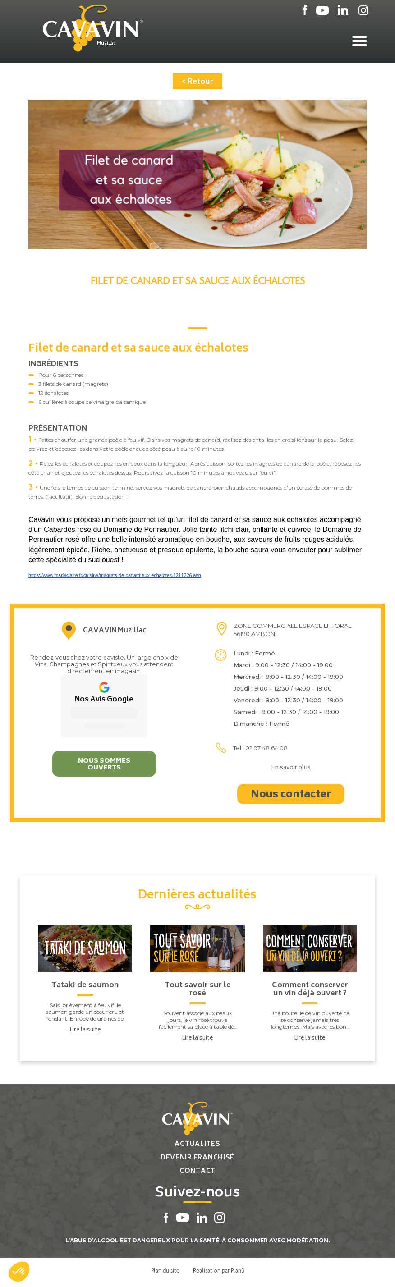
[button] (19, 1271)
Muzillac (106, 44)
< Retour (197, 82)
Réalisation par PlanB (218, 1270)
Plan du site (165, 1270)
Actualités (197, 1144)
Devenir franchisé (197, 1157)
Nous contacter (291, 795)
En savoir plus (291, 769)
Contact (197, 1171)
